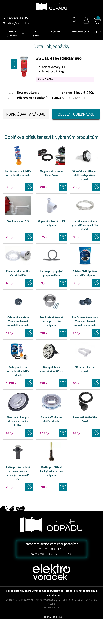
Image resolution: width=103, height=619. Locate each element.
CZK (94, 32)
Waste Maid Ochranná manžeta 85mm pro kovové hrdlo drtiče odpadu (18, 301)
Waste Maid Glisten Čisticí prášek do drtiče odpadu (85, 255)
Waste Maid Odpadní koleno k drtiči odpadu (51, 205)
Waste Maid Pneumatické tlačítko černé (85, 401)
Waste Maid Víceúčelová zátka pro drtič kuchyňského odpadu (85, 155)
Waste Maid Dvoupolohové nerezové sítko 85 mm (51, 351)
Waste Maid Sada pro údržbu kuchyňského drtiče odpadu (18, 351)
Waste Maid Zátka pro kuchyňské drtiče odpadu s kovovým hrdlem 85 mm (18, 451)
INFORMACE (79, 31)
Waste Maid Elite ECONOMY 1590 (59, 58)
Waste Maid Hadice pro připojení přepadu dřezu (51, 255)
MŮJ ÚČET (86, 20)
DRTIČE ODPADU (12, 33)
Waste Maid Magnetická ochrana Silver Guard (51, 155)
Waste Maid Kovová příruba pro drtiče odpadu (51, 401)
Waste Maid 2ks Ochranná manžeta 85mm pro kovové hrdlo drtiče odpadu (85, 301)
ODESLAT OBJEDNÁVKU (76, 114)
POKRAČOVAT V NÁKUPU (25, 114)
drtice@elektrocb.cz (18, 23)
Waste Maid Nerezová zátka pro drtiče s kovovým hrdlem (18, 401)
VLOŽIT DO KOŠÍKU (29, 187)
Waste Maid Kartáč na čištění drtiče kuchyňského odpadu (18, 155)
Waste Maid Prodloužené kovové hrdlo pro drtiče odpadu (51, 301)
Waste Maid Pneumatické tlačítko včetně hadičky (18, 255)
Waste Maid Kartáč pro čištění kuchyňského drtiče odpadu (51, 451)
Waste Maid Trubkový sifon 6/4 (18, 205)
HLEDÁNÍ (74, 20)
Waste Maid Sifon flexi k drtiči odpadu (85, 351)
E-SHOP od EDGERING (51, 617)
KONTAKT (56, 31)
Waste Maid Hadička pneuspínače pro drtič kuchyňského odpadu (85, 205)
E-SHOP (36, 33)
